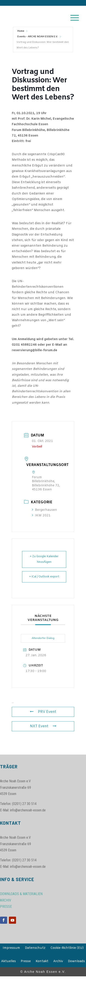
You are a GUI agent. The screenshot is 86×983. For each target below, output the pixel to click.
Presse (26, 961)
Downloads (76, 961)
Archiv (58, 961)
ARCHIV (5, 900)
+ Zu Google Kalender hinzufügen (44, 559)
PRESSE (6, 906)
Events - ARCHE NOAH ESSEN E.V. (37, 36)
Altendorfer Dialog (43, 638)
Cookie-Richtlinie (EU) (67, 948)
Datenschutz (35, 948)
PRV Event (43, 712)
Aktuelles (8, 961)
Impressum (11, 948)
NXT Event (43, 726)
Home (20, 31)
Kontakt (42, 961)
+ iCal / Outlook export (44, 577)
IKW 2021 (41, 515)
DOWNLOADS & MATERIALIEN (21, 894)
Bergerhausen (44, 510)
